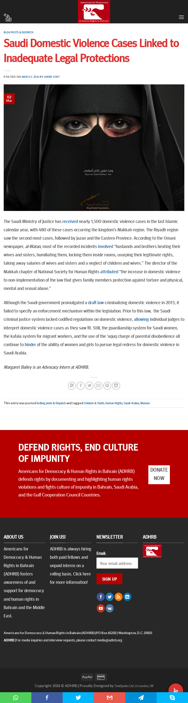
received (70, 221)
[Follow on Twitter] (110, 597)
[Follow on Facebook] (101, 597)
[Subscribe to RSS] (119, 597)
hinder (30, 344)
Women (145, 403)
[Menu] (181, 17)
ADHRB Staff (52, 76)
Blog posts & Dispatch (18, 32)
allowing (141, 319)
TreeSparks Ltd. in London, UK (134, 685)
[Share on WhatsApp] (72, 386)
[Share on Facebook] (81, 386)
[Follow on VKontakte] (110, 608)
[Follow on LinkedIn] (127, 597)
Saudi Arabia (131, 403)
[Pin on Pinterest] (107, 386)
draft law (96, 302)
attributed (109, 271)
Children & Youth (94, 403)
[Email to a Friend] (98, 386)
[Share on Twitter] (89, 386)
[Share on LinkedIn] (116, 386)
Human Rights (113, 403)
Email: (101, 553)
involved (105, 246)
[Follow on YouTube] (101, 608)
